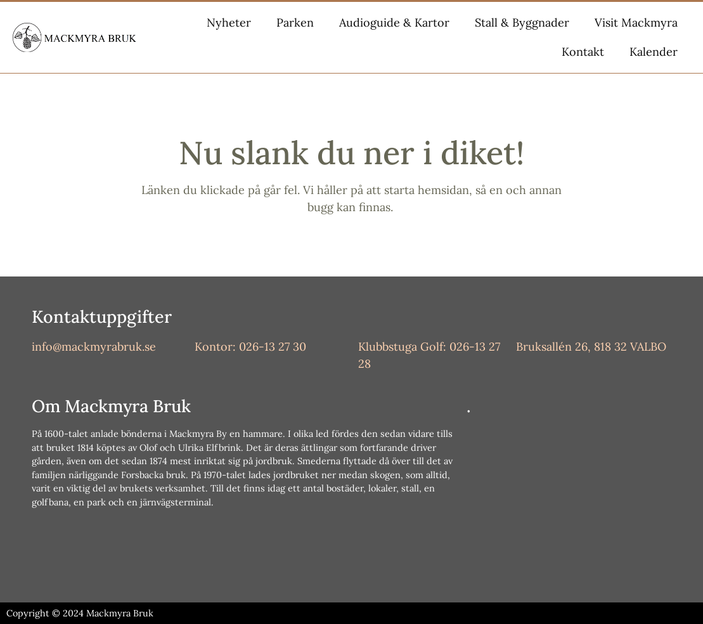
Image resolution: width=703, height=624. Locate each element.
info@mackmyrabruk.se (94, 346)
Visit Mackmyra (636, 22)
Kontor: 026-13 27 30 (250, 346)
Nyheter (229, 22)
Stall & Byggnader (522, 22)
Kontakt (583, 51)
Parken (295, 22)
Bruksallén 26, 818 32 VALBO (591, 346)
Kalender (653, 51)
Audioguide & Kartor (394, 22)
